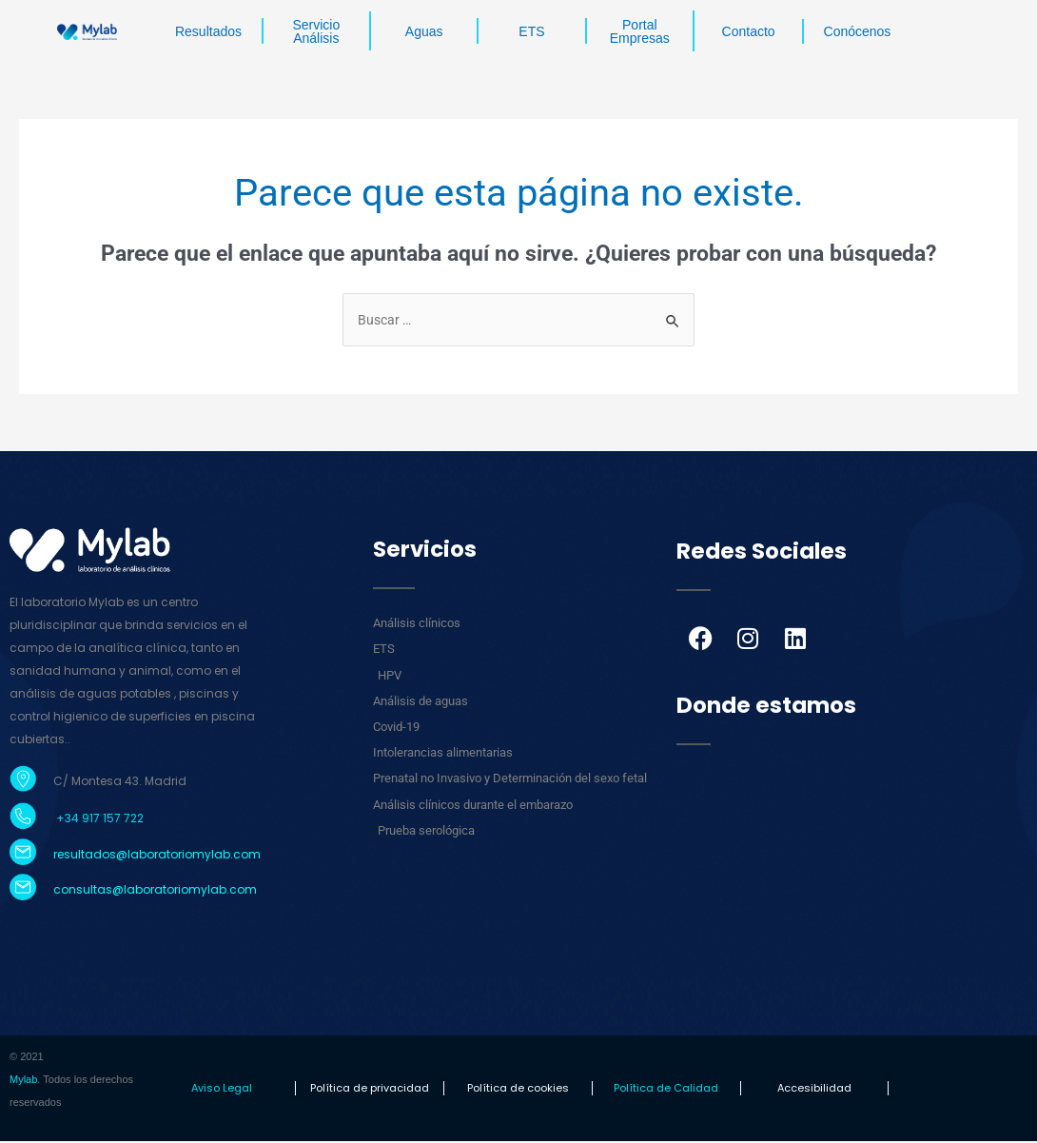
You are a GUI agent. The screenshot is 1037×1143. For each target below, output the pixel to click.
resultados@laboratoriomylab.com (157, 855)
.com (241, 891)
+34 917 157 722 (98, 820)
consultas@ (88, 891)
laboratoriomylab (175, 891)
